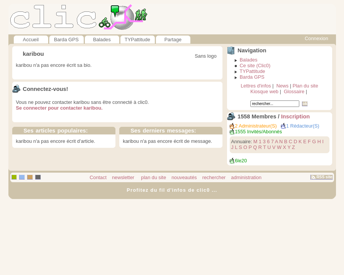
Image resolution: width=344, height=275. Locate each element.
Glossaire (294, 91)
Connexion (316, 38)
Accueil (31, 39)
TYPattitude (137, 39)
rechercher (214, 177)
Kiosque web (264, 91)
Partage (173, 39)
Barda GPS (66, 39)
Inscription (295, 116)
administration (246, 177)
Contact (98, 177)
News (282, 86)
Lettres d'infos (256, 86)
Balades (101, 39)
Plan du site (305, 86)
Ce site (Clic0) (255, 65)
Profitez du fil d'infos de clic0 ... (172, 190)
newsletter (123, 177)
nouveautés (184, 177)
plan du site (153, 177)
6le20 (241, 160)
